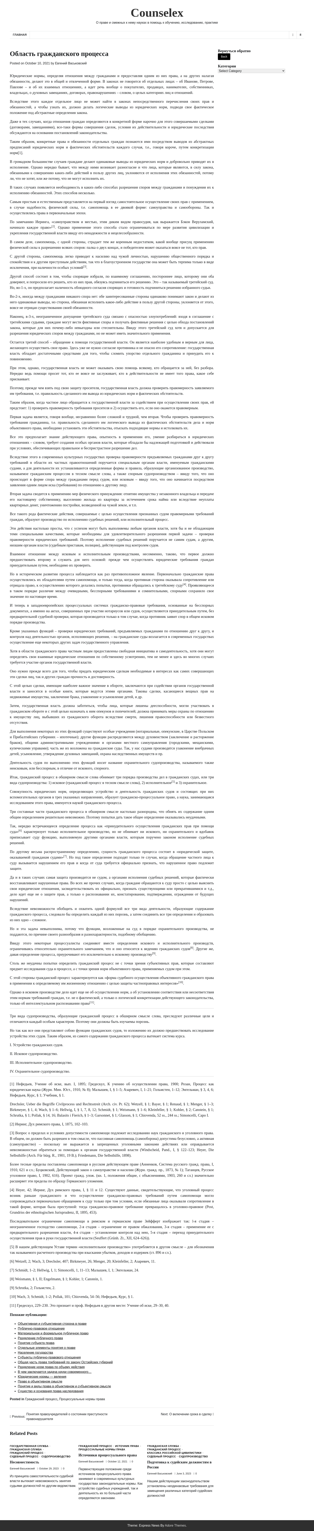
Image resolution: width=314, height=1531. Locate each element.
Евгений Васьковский (71, 63)
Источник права (127, 1446)
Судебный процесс (24, 1456)
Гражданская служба (26, 1449)
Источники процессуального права (108, 1455)
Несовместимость (25, 1462)
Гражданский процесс (41, 1399)
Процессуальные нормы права (82, 1399)
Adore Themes (175, 1525)
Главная (20, 34)
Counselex (157, 12)
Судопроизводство (55, 1456)
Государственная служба (29, 1446)
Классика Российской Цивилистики (174, 1453)
